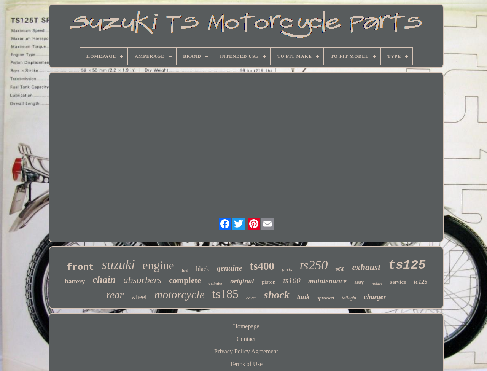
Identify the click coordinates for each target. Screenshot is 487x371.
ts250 (314, 265)
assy (359, 282)
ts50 (339, 269)
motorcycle (179, 294)
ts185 (225, 294)
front (80, 267)
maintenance (327, 281)
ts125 (407, 265)
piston (268, 282)
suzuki (118, 264)
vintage (376, 283)
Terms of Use (246, 364)
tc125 (421, 282)
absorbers (142, 280)
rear (115, 295)
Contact (246, 339)
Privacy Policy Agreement (246, 351)
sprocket (325, 298)
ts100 (292, 280)
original (242, 281)
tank (303, 297)
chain (104, 279)
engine (158, 265)
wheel (139, 297)
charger (375, 297)
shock (277, 295)
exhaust (366, 267)
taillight (349, 298)
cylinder (215, 283)
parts (287, 269)
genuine (229, 268)
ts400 (262, 266)
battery (75, 281)
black (202, 269)
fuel (184, 270)
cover (251, 298)
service (398, 282)
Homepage (246, 326)
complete (185, 280)
